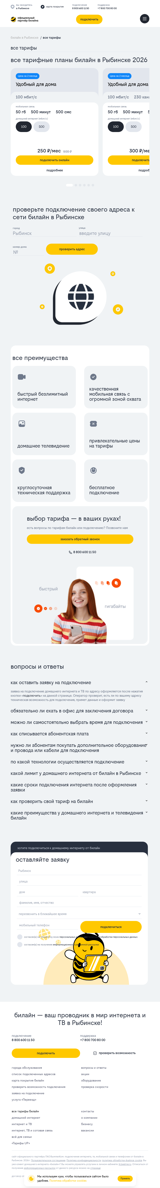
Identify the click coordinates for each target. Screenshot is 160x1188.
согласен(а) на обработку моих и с (80, 937)
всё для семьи (22, 1136)
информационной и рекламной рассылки (76, 945)
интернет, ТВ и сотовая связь (32, 1130)
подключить (31, 695)
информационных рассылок (39, 1168)
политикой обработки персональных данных (112, 937)
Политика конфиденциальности (83, 1160)
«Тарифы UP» (21, 1143)
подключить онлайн (54, 160)
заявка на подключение (28, 1093)
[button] (69, 185)
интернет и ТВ (22, 1124)
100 (23, 126)
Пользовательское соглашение (48, 1160)
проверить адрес (72, 249)
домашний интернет (26, 1117)
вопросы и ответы (93, 1067)
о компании (89, 1117)
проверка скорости (94, 1087)
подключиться (111, 927)
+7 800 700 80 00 (107, 8)
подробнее (54, 170)
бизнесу (87, 1124)
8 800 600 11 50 (80, 8)
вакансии (87, 1130)
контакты (87, 1111)
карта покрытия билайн (28, 1080)
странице (95, 1168)
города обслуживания (27, 1067)
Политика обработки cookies (67, 1180)
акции (85, 1074)
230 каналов (145, 97)
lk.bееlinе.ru (125, 1164)
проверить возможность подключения (38, 1087)
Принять (125, 1178)
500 (41, 126)
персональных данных (71, 937)
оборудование (91, 1080)
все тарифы (24, 48)
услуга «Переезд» (24, 1099)
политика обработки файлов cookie (122, 1160)
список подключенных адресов (33, 1074)
